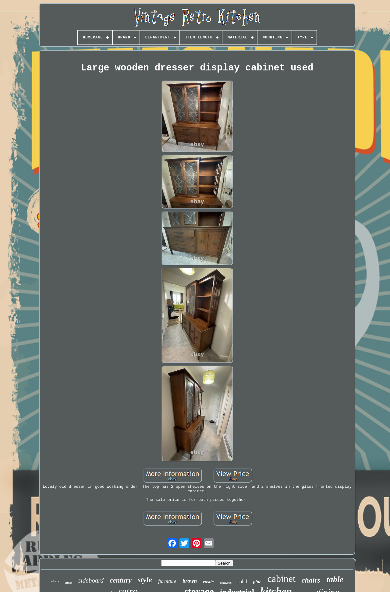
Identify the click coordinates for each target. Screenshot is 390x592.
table (334, 579)
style (145, 579)
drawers (226, 582)
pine (257, 581)
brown (190, 581)
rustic (208, 581)
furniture (167, 581)
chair (55, 582)
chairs (311, 580)
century (121, 580)
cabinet (281, 578)
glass (68, 582)
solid (242, 581)
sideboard (91, 580)
